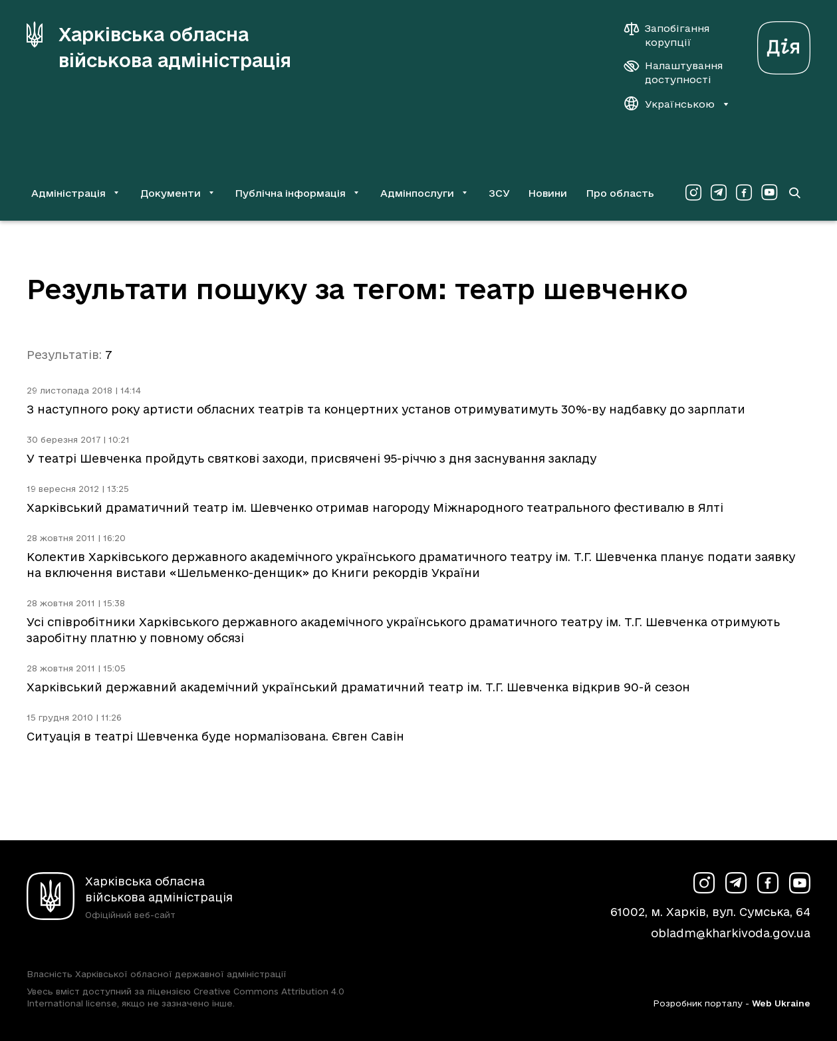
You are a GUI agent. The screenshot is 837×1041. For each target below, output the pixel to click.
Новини (547, 193)
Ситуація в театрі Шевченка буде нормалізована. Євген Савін (215, 736)
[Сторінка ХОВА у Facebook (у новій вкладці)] (744, 193)
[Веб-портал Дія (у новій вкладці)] (783, 44)
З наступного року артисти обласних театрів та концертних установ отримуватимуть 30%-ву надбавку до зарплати (386, 409)
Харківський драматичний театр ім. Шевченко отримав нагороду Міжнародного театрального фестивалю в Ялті (375, 507)
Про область (620, 193)
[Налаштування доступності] (673, 72)
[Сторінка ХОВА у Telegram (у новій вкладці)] (719, 193)
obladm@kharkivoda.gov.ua (730, 933)
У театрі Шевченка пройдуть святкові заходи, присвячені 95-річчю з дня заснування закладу (311, 458)
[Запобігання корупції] (673, 35)
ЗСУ (499, 193)
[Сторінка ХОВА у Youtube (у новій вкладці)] (769, 193)
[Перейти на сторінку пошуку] (794, 193)
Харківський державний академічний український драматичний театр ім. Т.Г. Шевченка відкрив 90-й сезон (358, 687)
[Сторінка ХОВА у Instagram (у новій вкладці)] (693, 193)
